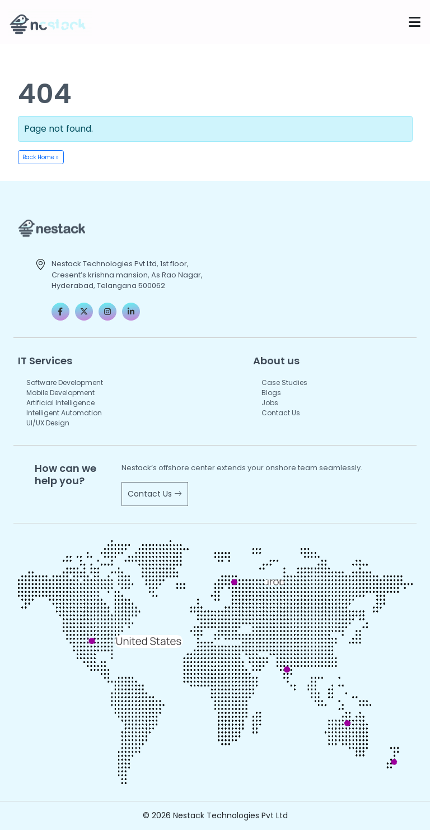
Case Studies (284, 382)
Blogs (271, 392)
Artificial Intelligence (60, 402)
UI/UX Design (47, 423)
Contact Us (280, 413)
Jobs (269, 402)
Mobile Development (60, 392)
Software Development (64, 382)
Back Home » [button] (40, 157)
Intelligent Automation (64, 413)
